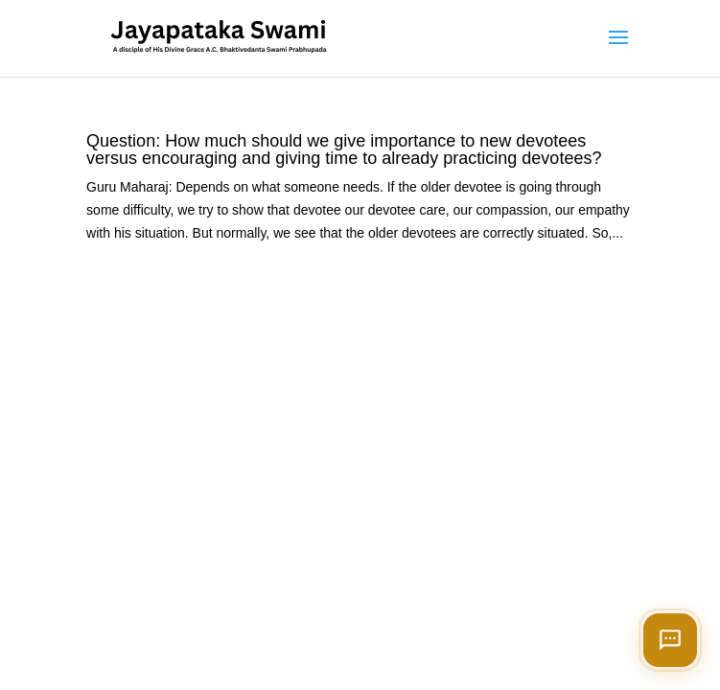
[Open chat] (670, 640)
